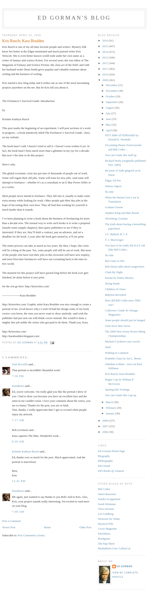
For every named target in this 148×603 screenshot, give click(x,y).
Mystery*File (105, 523)
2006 (105, 432)
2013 (105, 57)
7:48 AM (18, 511)
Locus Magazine (107, 528)
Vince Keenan (106, 508)
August (110, 107)
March (110, 402)
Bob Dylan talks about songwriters (124, 266)
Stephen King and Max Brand (122, 212)
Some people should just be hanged (125, 320)
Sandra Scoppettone (109, 499)
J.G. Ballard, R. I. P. (116, 234)
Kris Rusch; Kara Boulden (120, 373)
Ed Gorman (124, 566)
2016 (105, 40)
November (112, 90)
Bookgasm (104, 538)
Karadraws (18, 385)
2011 (105, 68)
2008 (105, 420)
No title (109, 191)
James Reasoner (107, 494)
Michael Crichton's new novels (122, 341)
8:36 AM (18, 441)
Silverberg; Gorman (116, 218)
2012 (105, 63)
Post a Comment (11, 521)
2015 (105, 46)
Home (47, 527)
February (111, 407)
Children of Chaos (115, 289)
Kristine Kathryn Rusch (25, 451)
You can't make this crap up (120, 395)
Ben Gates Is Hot (114, 260)
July (108, 113)
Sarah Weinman (107, 504)
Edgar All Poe (113, 180)
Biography (104, 456)
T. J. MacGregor (114, 239)
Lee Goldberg (106, 513)
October (111, 96)
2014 (105, 51)
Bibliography (105, 460)
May (109, 124)
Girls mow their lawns (117, 325)
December (112, 85)
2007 (105, 426)
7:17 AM (18, 420)
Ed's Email (104, 465)
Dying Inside (112, 283)
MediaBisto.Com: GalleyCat (114, 548)
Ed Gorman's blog (74, 18)
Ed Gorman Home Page (111, 451)
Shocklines (104, 533)
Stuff (108, 347)
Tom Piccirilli (20, 364)
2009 (105, 80)
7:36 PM (18, 376)
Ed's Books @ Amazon (111, 470)
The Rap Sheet (106, 543)
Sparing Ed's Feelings (117, 389)
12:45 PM (18, 481)
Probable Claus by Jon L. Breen (123, 358)
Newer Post (8, 527)
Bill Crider (104, 489)
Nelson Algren (113, 186)
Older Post (85, 527)
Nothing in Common (116, 352)
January (110, 413)
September (112, 102)
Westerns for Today (109, 518)
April (109, 130)
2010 (105, 74)
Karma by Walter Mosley (119, 277)
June (109, 119)
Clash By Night (114, 272)
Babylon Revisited (115, 294)
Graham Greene (114, 207)
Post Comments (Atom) (31, 535)
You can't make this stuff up (120, 155)
